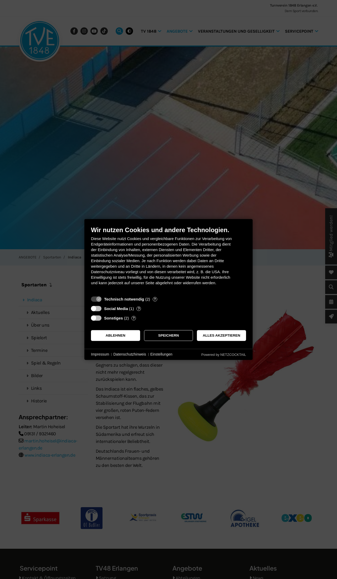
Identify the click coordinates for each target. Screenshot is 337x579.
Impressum (100, 354)
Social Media (116, 308)
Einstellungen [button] (161, 354)
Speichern (168, 335)
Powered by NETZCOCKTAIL (223, 355)
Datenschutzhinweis (129, 354)
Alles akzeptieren (221, 335)
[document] (168, 259)
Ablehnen (115, 335)
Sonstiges (113, 318)
